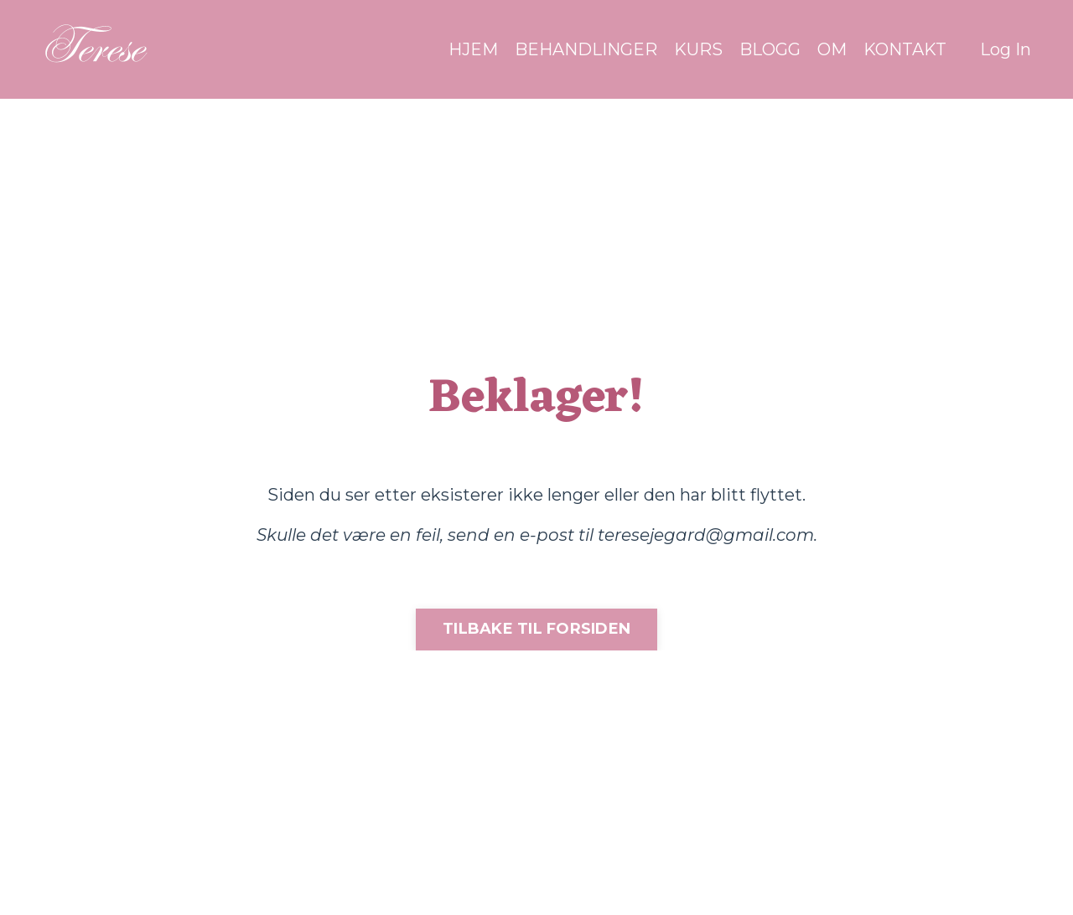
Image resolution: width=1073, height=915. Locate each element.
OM (832, 49)
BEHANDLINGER (586, 49)
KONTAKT (904, 49)
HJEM (473, 49)
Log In (1005, 49)
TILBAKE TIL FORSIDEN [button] (536, 628)
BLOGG (770, 49)
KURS (698, 49)
